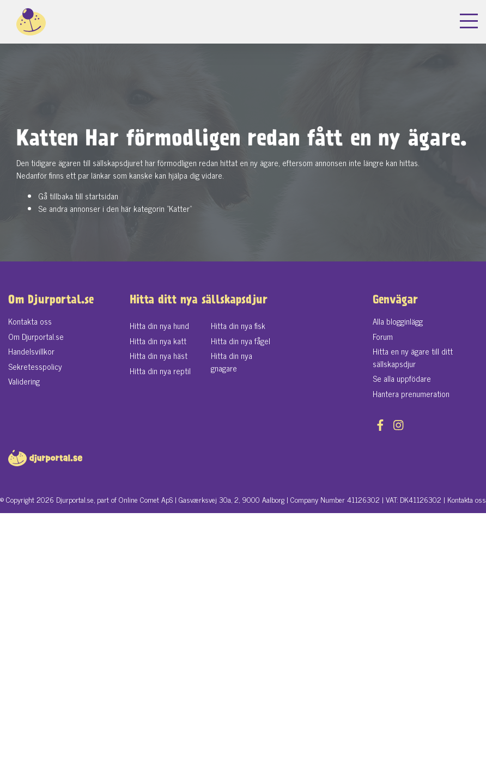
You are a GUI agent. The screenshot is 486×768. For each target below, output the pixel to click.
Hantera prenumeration (411, 393)
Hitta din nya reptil (160, 370)
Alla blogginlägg (398, 321)
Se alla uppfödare (402, 378)
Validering (24, 381)
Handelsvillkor (31, 351)
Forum (383, 336)
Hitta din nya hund (159, 325)
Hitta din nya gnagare (231, 362)
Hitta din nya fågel (240, 341)
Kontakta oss (30, 321)
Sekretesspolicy (35, 366)
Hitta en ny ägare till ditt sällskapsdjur (413, 357)
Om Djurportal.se (36, 336)
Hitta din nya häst (158, 355)
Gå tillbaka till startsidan (78, 196)
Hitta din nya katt (158, 341)
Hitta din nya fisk (238, 325)
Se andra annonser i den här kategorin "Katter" (115, 208)
